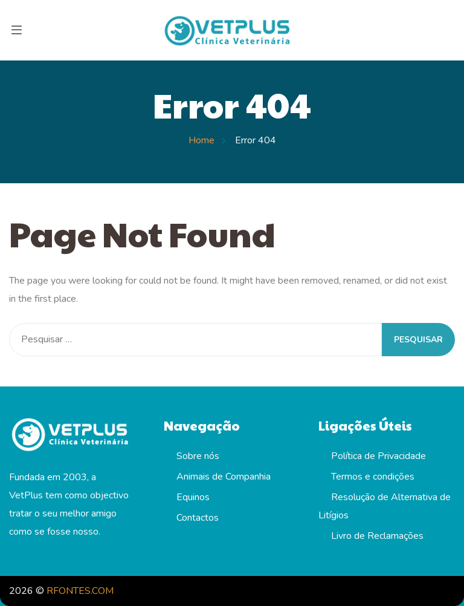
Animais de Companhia (223, 476)
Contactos (197, 517)
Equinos (193, 497)
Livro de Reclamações (377, 535)
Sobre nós (197, 456)
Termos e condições (372, 476)
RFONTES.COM (80, 591)
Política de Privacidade (378, 456)
